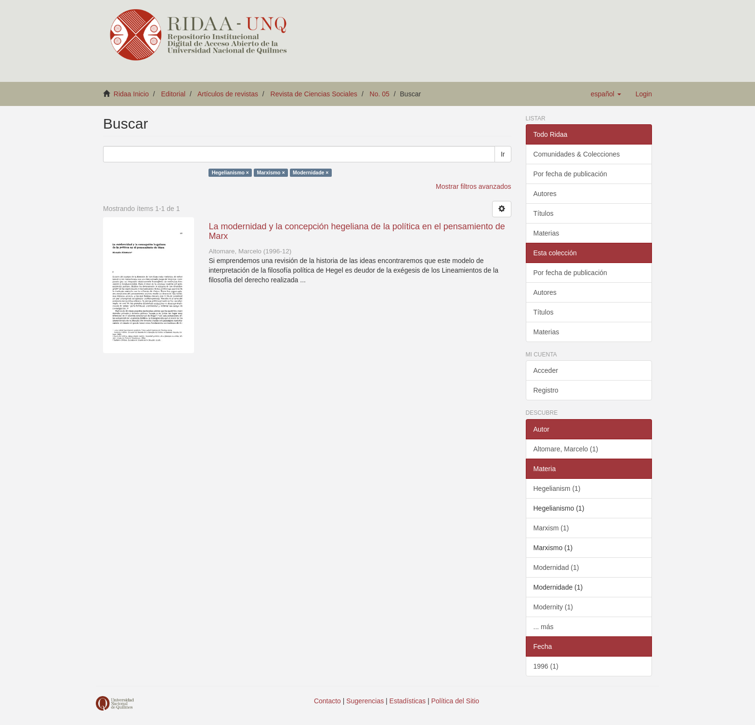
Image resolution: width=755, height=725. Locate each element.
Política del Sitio (455, 701)
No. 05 (380, 94)
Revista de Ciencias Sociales (314, 94)
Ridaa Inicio (131, 94)
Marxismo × (271, 172)
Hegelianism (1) (557, 488)
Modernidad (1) (556, 567)
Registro (546, 390)
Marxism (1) (551, 528)
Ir (503, 154)
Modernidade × (310, 172)
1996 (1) (546, 666)
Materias (547, 233)
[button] (606, 94)
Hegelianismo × (230, 172)
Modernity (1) (553, 607)
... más (544, 627)
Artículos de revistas (227, 94)
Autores (545, 194)
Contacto (327, 701)
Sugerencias (365, 701)
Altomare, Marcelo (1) (566, 449)
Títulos (544, 213)
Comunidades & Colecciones (577, 154)
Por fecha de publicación (570, 174)
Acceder (546, 370)
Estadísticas (408, 701)
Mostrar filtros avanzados (473, 186)
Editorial (173, 94)
